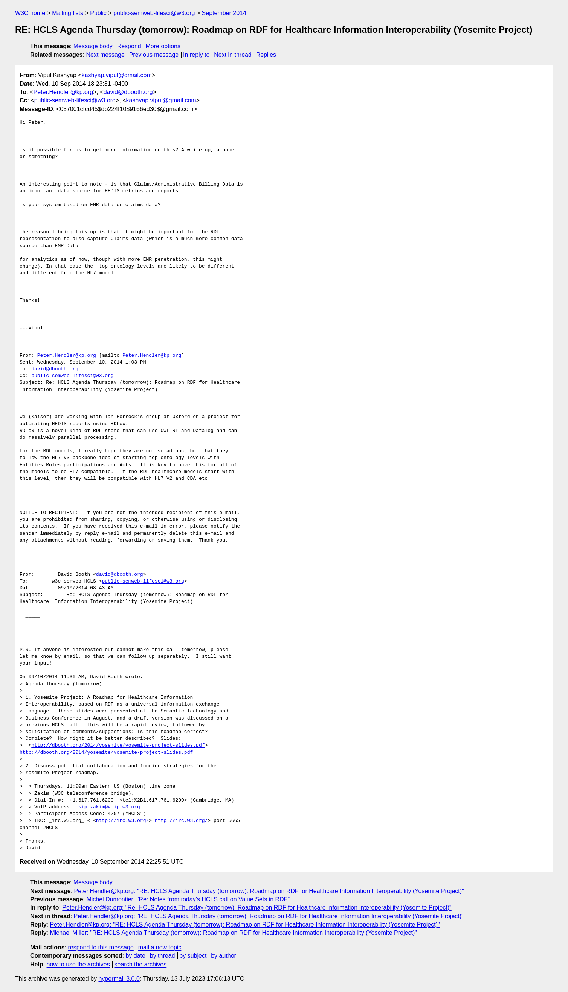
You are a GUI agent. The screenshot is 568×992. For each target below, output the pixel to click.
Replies (266, 55)
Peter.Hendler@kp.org (63, 92)
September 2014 (224, 13)
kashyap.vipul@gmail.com (117, 75)
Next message (105, 55)
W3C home (30, 13)
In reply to (196, 55)
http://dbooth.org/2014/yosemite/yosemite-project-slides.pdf (118, 745)
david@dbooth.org (128, 92)
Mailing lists (67, 13)
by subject (192, 955)
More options (163, 46)
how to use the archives (78, 964)
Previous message (154, 55)
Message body (93, 46)
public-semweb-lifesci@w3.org (154, 13)
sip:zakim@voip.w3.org (109, 807)
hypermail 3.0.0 (118, 978)
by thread (162, 955)
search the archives (141, 964)
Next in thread (233, 55)
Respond (129, 46)
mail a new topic (160, 947)
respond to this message (100, 947)
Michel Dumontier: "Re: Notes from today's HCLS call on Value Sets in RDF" (188, 899)
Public (98, 13)
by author (223, 955)
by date (135, 955)
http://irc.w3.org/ (122, 820)
